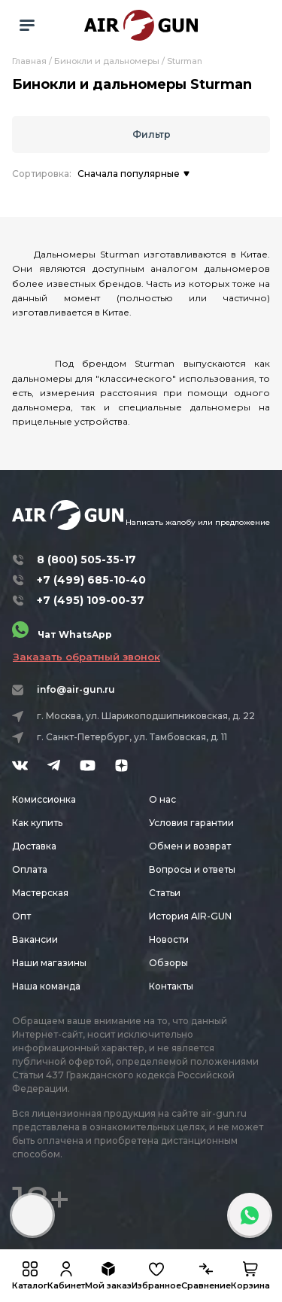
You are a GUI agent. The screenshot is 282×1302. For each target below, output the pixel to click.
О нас (162, 799)
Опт (21, 916)
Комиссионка (44, 799)
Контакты (171, 986)
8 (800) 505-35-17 (86, 559)
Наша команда (46, 986)
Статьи (164, 892)
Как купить (37, 822)
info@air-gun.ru (76, 689)
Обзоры (168, 962)
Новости (169, 939)
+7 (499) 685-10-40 (91, 580)
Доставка (34, 846)
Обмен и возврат (190, 846)
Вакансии (35, 939)
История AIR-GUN (190, 916)
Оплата (29, 869)
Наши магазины (49, 962)
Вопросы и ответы (192, 869)
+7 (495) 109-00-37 (90, 600)
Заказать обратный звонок (86, 657)
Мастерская (40, 892)
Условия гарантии (191, 822)
